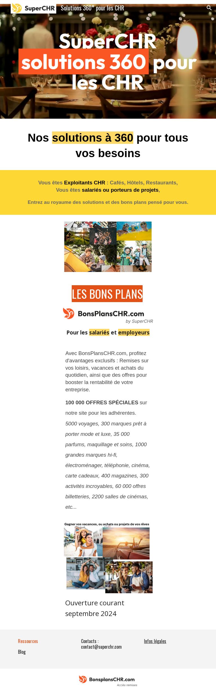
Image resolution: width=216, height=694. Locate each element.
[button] (209, 8)
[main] (108, 145)
